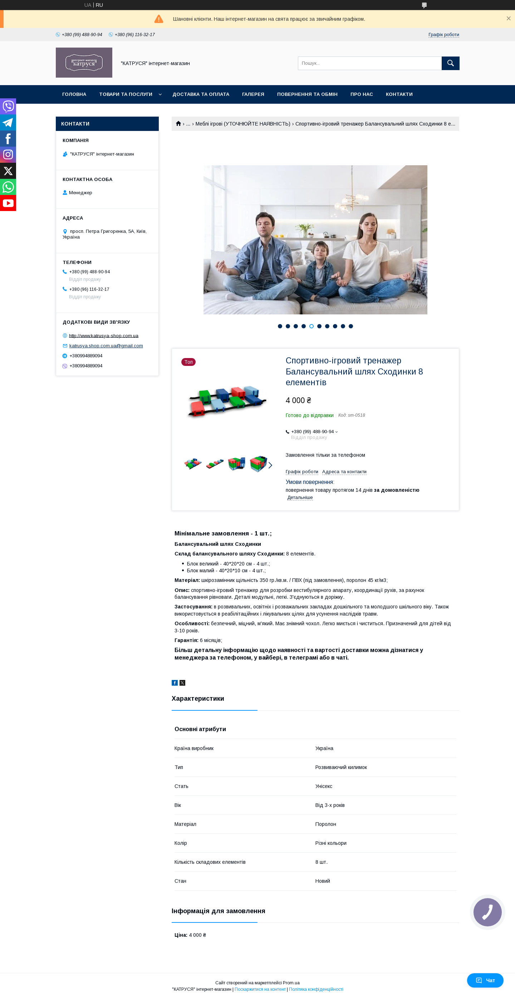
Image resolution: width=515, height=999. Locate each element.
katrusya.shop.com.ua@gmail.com (106, 345)
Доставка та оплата (200, 94)
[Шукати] (451, 63)
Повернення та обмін (307, 94)
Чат (485, 980)
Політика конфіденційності (316, 989)
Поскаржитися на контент (260, 989)
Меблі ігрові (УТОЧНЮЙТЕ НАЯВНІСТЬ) (243, 124)
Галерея (253, 94)
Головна (74, 94)
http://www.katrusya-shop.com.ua (103, 335)
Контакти (399, 94)
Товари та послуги (125, 94)
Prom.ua (291, 982)
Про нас (361, 94)
